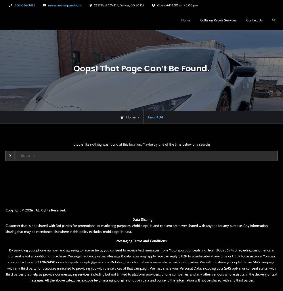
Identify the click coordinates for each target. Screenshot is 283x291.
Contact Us (254, 20)
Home (186, 20)
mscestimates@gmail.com (65, 5)
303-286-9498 (25, 5)
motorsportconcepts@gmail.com (84, 262)
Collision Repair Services (218, 20)
